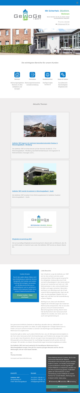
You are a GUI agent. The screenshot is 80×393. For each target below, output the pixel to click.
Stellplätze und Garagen (17, 88)
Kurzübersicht (62, 83)
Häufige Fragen (48, 83)
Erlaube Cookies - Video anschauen (24, 296)
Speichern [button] (54, 390)
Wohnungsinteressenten (33, 83)
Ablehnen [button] (70, 390)
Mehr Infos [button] (62, 378)
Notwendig (53, 381)
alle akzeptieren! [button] (62, 386)
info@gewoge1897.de (63, 24)
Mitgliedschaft (62, 87)
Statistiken (63, 381)
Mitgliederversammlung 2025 (22, 239)
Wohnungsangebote (17, 83)
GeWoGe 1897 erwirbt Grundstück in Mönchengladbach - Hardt (33, 191)
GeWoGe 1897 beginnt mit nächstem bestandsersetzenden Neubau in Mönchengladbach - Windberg (35, 144)
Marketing (72, 381)
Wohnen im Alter (17, 85)
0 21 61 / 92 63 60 (64, 22)
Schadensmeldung (32, 85)
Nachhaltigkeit (62, 85)
